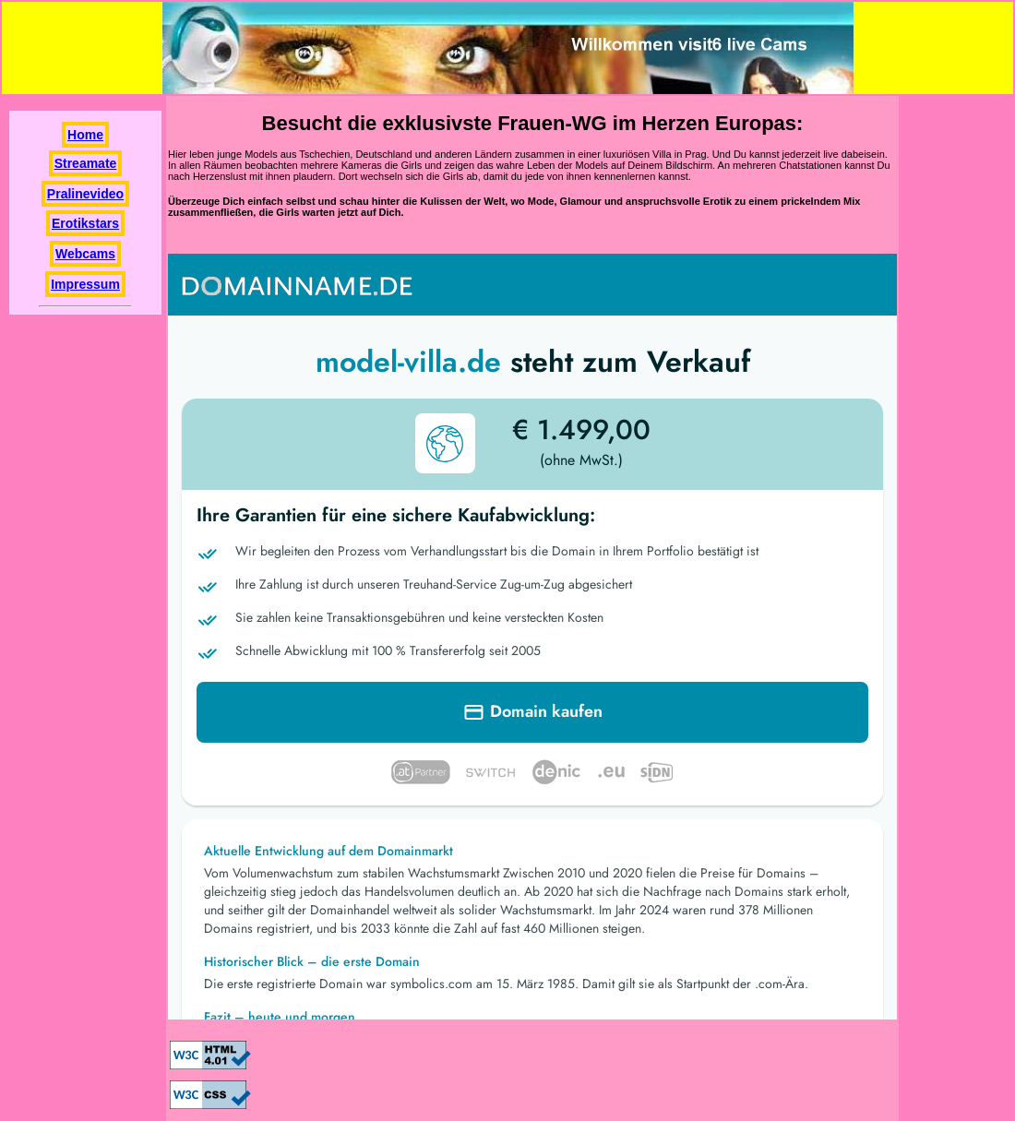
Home (85, 134)
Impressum (85, 284)
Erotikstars (85, 223)
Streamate (85, 163)
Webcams (85, 253)
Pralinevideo (85, 193)
